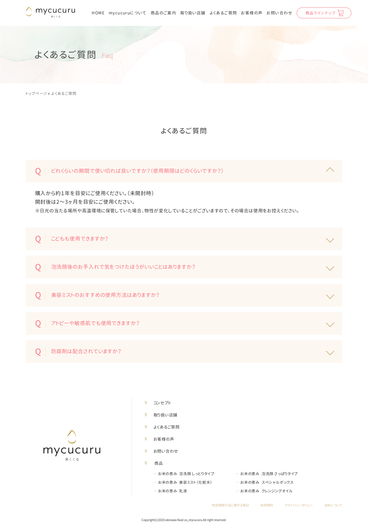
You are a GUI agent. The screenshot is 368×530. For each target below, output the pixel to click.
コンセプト (162, 403)
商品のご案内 (163, 13)
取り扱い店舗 (192, 13)
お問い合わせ (279, 13)
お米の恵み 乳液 (170, 490)
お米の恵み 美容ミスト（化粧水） (182, 482)
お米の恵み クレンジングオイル (264, 490)
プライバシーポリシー (299, 505)
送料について (333, 505)
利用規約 (266, 505)
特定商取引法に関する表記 (230, 505)
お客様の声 (251, 13)
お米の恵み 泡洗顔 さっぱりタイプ (266, 473)
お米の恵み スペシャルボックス (264, 482)
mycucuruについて (128, 13)
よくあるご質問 (223, 13)
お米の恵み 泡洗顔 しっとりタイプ (183, 473)
